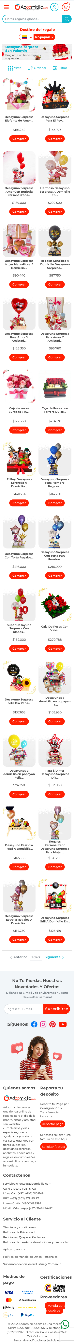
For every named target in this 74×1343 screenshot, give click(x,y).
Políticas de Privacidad (19, 1232)
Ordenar (37, 68)
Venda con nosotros (55, 1308)
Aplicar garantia (14, 1249)
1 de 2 (36, 957)
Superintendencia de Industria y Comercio (32, 1264)
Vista (14, 68)
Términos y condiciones (19, 1227)
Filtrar (59, 68)
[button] (19, 118)
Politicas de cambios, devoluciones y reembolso (36, 1242)
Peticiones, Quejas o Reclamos (24, 1237)
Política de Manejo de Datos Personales (30, 1256)
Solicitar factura (53, 1147)
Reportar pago (53, 1124)
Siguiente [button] (55, 957)
